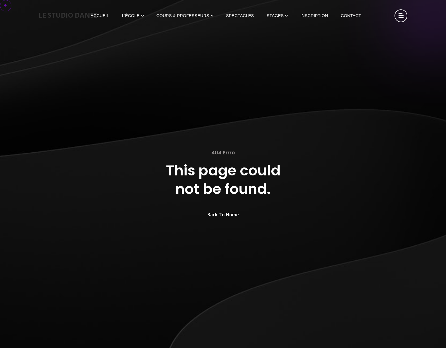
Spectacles (240, 15)
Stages (275, 15)
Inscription (314, 15)
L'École (131, 15)
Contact (351, 15)
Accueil (100, 15)
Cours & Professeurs (182, 15)
